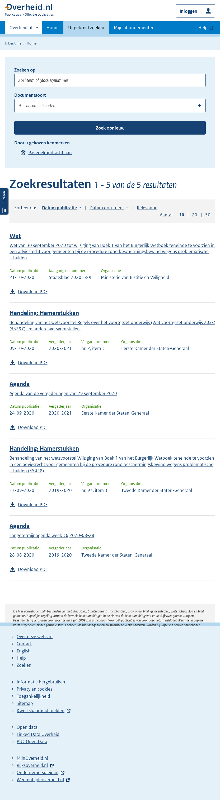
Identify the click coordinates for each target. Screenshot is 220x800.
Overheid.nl (21, 29)
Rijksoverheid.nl (32, 765)
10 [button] (181, 215)
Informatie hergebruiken (41, 682)
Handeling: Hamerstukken (44, 313)
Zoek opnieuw (110, 128)
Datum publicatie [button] (59, 208)
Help (21, 658)
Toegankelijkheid (33, 696)
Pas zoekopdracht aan (50, 152)
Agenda (20, 384)
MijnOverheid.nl (32, 758)
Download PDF (33, 292)
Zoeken (24, 665)
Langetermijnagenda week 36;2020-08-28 (52, 535)
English (24, 651)
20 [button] (194, 215)
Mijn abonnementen (134, 27)
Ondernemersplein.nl (37, 772)
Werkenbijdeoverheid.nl (40, 780)
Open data (27, 727)
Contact (24, 644)
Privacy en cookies (34, 689)
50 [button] (207, 215)
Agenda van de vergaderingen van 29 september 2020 (63, 393)
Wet (15, 235)
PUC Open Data (32, 741)
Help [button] (203, 27)
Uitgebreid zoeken (86, 27)
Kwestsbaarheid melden (40, 710)
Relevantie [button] (147, 208)
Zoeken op (24, 70)
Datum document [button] (107, 208)
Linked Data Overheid (38, 734)
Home (52, 27)
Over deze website (35, 636)
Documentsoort (30, 95)
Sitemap (25, 703)
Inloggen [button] (188, 11)
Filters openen (4, 201)
